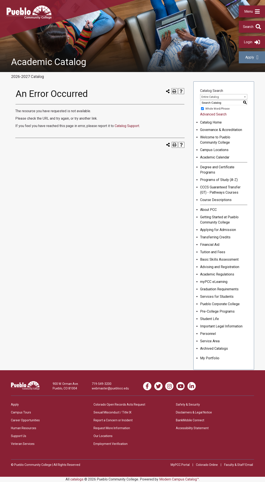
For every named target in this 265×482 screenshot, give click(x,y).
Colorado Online (207, 465)
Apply (251, 57)
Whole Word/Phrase (217, 108)
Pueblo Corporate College (220, 304)
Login (252, 42)
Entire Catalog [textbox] (210, 96)
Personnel (208, 334)
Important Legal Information (221, 326)
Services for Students (217, 296)
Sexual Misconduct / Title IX (113, 412)
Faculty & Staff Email (238, 465)
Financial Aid (209, 245)
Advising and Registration (219, 267)
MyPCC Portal (180, 465)
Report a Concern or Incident (113, 420)
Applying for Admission (218, 230)
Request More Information (112, 428)
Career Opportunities (25, 420)
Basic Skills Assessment (219, 259)
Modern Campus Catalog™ (179, 479)
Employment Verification (111, 444)
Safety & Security (188, 404)
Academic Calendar (214, 157)
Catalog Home (211, 122)
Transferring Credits (215, 237)
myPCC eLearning (213, 282)
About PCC (208, 210)
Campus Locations (214, 150)
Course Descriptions (216, 200)
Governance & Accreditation (221, 130)
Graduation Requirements (219, 289)
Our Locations (103, 436)
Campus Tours (21, 412)
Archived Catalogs (214, 348)
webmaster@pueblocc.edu (110, 388)
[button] (252, 11)
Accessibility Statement (192, 428)
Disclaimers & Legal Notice (194, 412)
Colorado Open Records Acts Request (119, 404)
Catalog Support (127, 126)
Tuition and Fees (212, 252)
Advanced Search (213, 114)
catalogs (76, 479)
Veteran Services (23, 444)
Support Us (18, 436)
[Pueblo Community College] (29, 18)
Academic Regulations (217, 274)
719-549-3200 (101, 384)
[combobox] (223, 96)
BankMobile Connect (190, 420)
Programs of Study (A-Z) (219, 180)
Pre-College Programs (217, 311)
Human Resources (23, 428)
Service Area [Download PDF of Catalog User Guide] (210, 341)
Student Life (209, 319)
